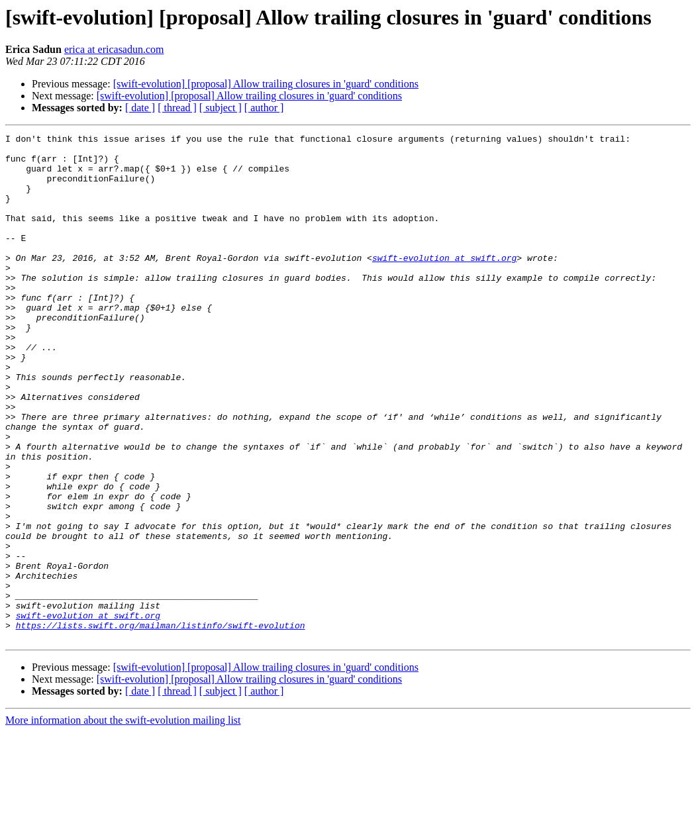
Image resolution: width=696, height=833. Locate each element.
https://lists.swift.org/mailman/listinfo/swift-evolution (160, 724)
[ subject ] (220, 107)
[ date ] (140, 107)
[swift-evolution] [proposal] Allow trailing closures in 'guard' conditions (266, 83)
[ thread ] (177, 107)
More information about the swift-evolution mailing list (123, 821)
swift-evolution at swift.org (444, 283)
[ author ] (264, 107)
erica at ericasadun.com (114, 49)
